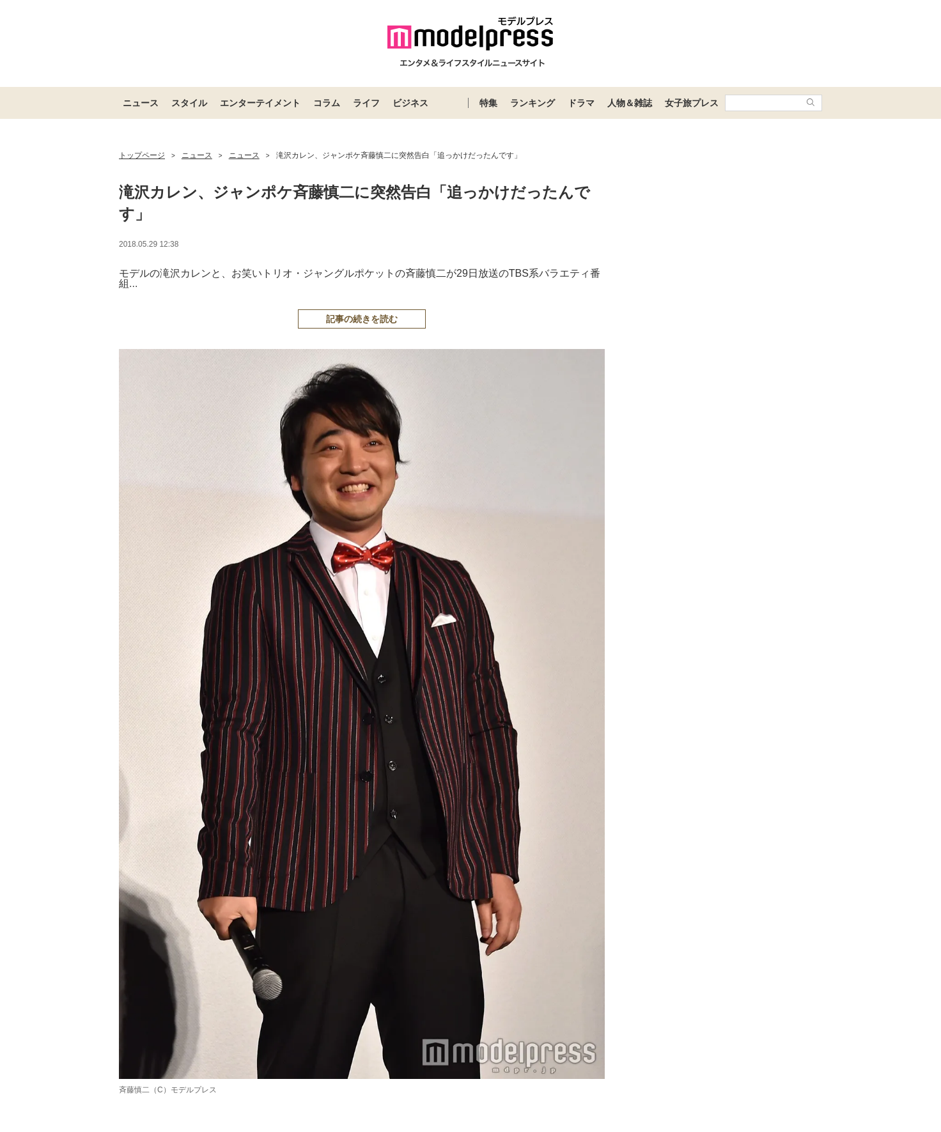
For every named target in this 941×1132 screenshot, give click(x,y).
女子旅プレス (692, 103)
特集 (488, 103)
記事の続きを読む (362, 319)
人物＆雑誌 (629, 103)
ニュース (141, 103)
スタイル (189, 103)
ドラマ (581, 103)
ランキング (532, 103)
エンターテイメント (260, 103)
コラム (326, 103)
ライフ (366, 103)
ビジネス (410, 103)
